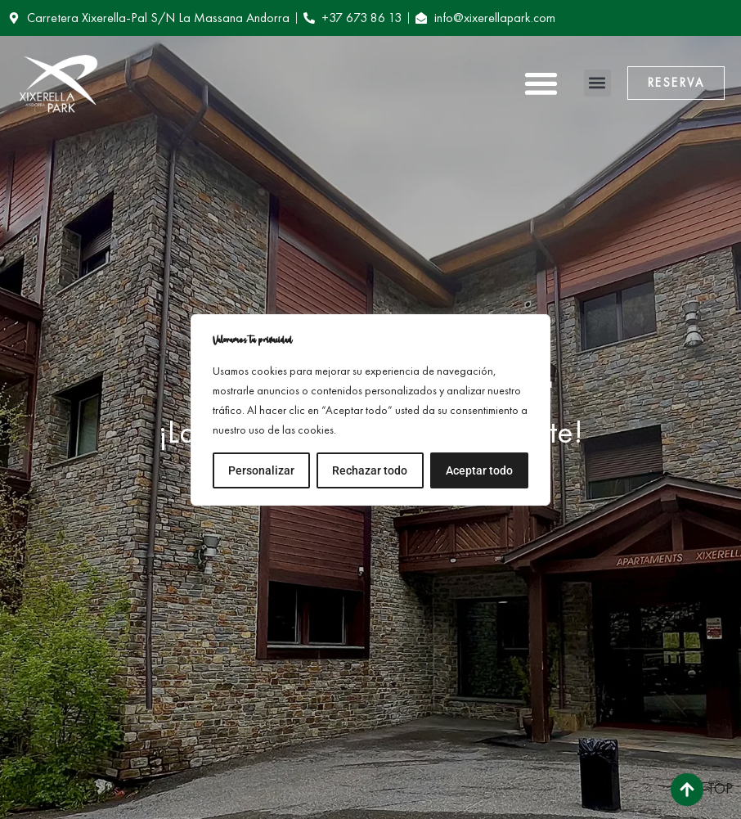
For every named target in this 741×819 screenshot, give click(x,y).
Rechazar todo (369, 470)
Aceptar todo (479, 470)
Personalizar (261, 470)
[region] (370, 410)
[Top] (687, 789)
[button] (541, 83)
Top (720, 788)
